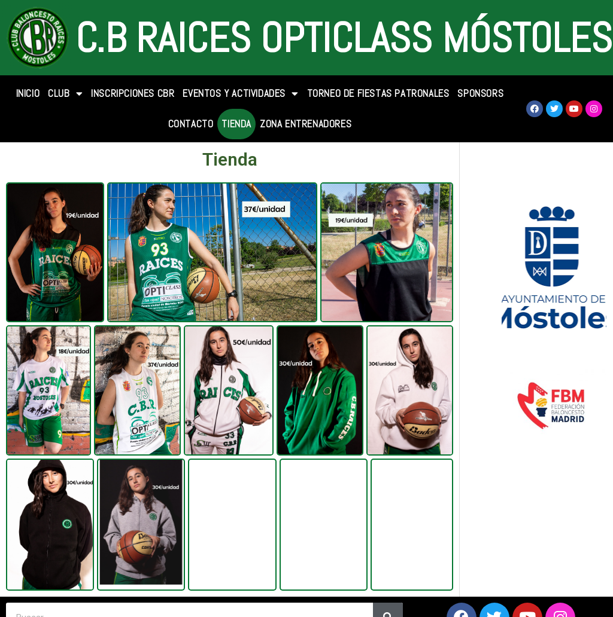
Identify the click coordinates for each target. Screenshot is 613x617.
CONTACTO (191, 123)
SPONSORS (480, 93)
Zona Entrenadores (305, 123)
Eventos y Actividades (240, 94)
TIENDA (236, 123)
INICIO (28, 93)
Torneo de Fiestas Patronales (378, 93)
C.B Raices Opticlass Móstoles (343, 37)
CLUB (65, 94)
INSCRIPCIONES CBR (132, 93)
